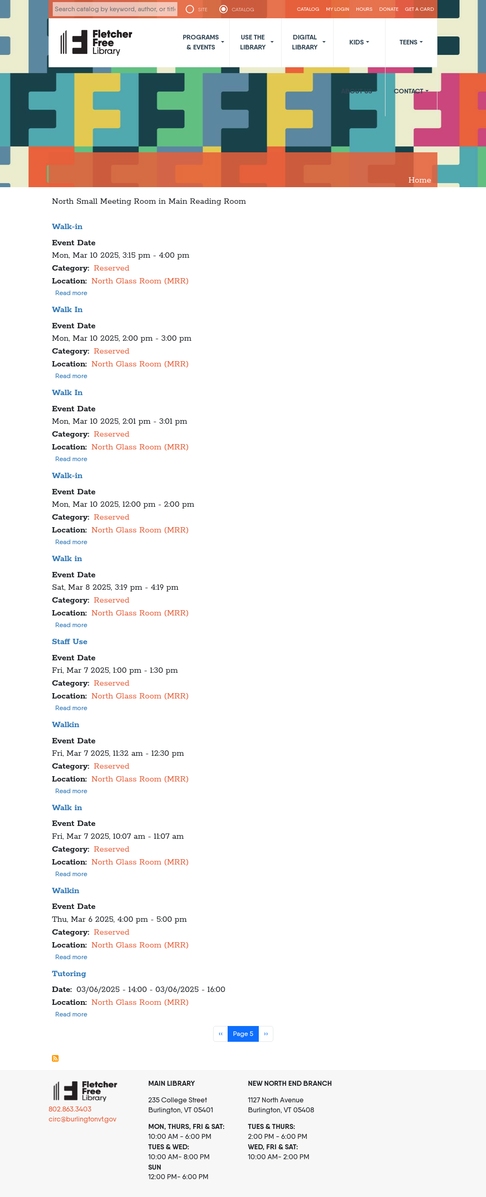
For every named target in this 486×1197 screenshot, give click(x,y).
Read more (71, 293)
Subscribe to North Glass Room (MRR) (55, 1058)
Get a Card (419, 9)
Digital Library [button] (305, 42)
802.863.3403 (70, 1109)
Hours (364, 9)
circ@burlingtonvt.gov (82, 1119)
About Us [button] (356, 91)
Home (419, 180)
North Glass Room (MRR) (140, 281)
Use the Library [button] (253, 42)
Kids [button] (356, 42)
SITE (202, 9)
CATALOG (243, 9)
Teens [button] (408, 42)
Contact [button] (408, 91)
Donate (388, 9)
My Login (337, 9)
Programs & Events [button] (201, 42)
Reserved (112, 268)
